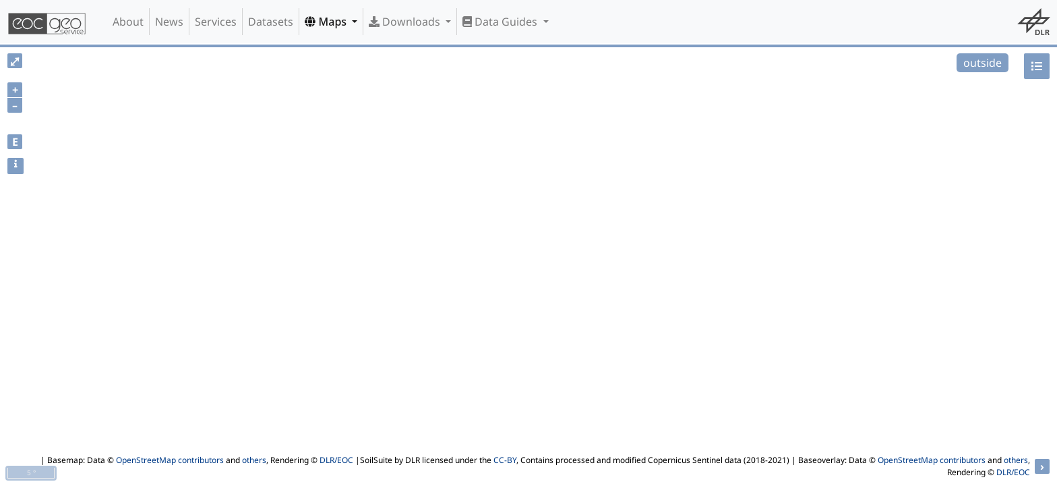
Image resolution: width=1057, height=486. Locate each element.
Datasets (270, 21)
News (169, 21)
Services (216, 21)
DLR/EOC (336, 460)
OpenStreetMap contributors (170, 460)
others (254, 460)
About (128, 21)
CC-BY (504, 460)
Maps (327, 21)
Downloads (406, 21)
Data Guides (501, 21)
